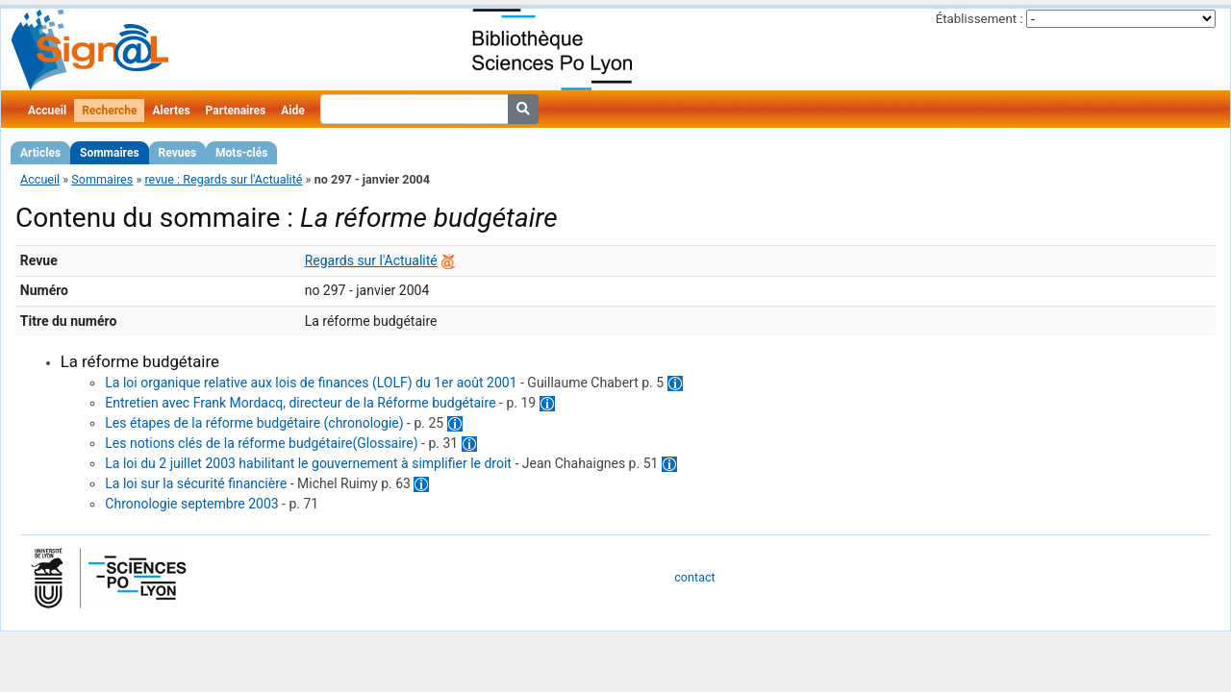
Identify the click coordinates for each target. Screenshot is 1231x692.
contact (694, 577)
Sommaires (109, 153)
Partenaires (236, 110)
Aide (292, 110)
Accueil (47, 110)
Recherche (109, 110)
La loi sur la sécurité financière (196, 483)
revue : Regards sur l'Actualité (223, 179)
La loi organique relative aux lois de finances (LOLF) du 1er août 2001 (310, 382)
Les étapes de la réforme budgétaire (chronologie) (254, 423)
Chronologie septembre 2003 (191, 503)
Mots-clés (241, 153)
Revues (178, 153)
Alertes (170, 110)
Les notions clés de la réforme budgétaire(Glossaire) (261, 443)
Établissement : (979, 19)
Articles (40, 153)
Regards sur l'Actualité (371, 260)
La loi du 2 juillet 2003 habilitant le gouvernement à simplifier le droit (308, 463)
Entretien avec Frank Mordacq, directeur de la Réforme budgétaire (300, 402)
